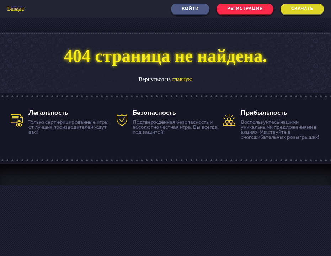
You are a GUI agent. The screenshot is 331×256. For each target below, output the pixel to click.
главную (182, 79)
